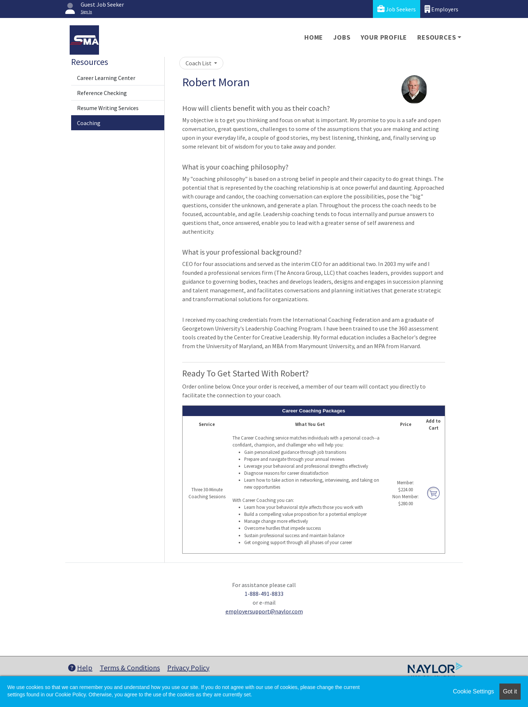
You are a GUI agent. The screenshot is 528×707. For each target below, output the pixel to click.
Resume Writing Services (108, 108)
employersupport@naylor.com (264, 611)
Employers (441, 9)
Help (80, 667)
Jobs (341, 37)
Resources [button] (436, 37)
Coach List (199, 63)
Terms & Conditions (130, 667)
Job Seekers (396, 9)
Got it (510, 691)
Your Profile (384, 37)
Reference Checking (102, 92)
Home (313, 37)
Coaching (88, 123)
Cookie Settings (473, 691)
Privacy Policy (188, 667)
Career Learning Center (106, 77)
